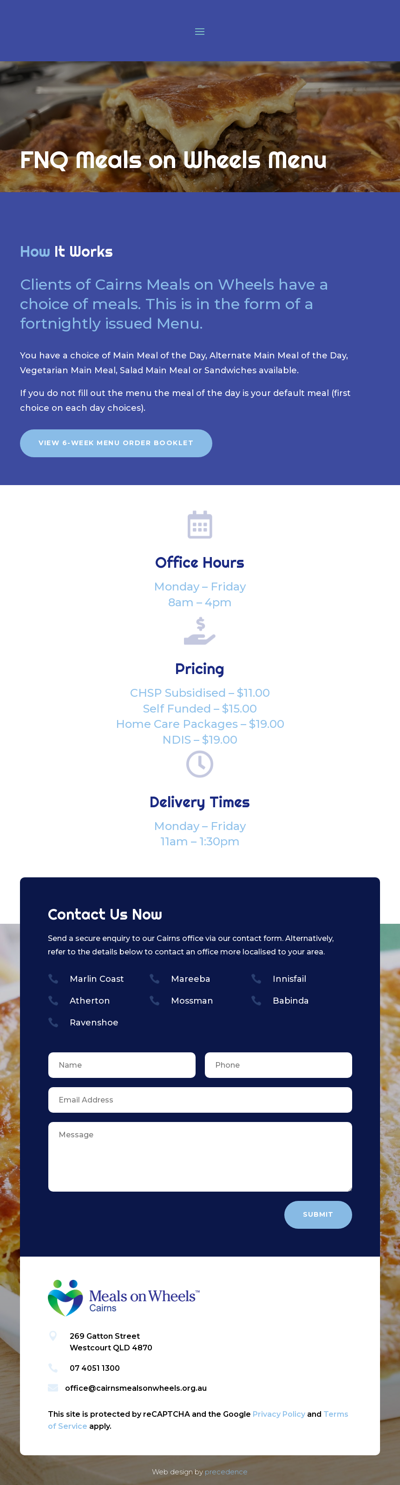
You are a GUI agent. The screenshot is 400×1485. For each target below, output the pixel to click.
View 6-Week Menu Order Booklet (116, 443)
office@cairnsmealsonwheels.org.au (136, 1388)
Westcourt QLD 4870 (111, 1347)
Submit (318, 1214)
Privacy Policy (279, 1414)
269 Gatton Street (105, 1336)
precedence (226, 1471)
